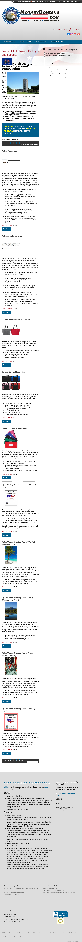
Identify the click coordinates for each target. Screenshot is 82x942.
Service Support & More (51, 886)
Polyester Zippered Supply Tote (13, 372)
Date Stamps (49, 65)
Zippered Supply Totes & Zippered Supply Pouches (58, 73)
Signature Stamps (50, 61)
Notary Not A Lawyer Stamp (12, 236)
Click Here (9, 126)
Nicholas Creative (76, 941)
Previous (6, 142)
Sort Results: (23, 144)
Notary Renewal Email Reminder (14, 892)
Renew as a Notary (25, 41)
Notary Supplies (41, 41)
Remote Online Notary (58, 41)
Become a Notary (9, 41)
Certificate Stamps (50, 59)
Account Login (75, 30)
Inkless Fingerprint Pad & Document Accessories (57, 71)
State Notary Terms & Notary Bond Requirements (58, 890)
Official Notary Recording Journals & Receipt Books (58, 69)
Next (22, 142)
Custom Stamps (50, 63)
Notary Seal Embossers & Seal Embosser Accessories (59, 55)
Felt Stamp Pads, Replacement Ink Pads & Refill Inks (58, 75)
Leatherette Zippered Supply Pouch (15, 428)
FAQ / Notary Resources (11, 894)
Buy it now (6, 229)
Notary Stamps (49, 57)
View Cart (64, 30)
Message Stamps (50, 67)
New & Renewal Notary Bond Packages (55, 53)
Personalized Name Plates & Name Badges (56, 77)
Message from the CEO (50, 888)
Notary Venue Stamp (9, 151)
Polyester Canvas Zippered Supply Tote (16, 319)
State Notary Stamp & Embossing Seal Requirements (59, 892)
